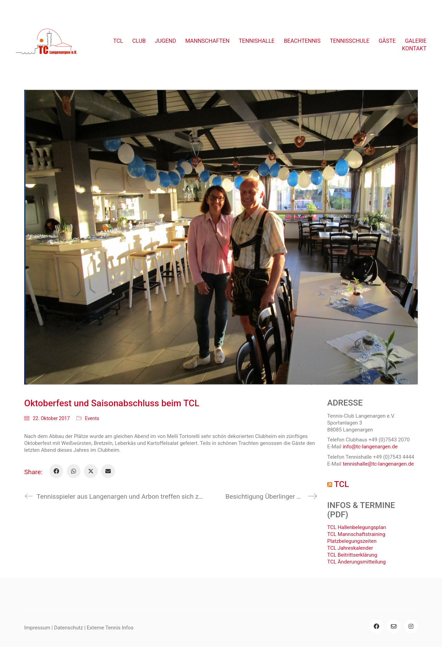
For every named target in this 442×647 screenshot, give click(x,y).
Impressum (37, 628)
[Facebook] (56, 471)
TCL (341, 484)
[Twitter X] (91, 471)
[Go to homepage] (47, 45)
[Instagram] (411, 626)
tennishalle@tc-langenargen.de (378, 464)
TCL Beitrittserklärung (352, 555)
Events (92, 418)
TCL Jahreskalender (350, 548)
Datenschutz (68, 628)
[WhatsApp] (73, 471)
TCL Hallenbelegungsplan (356, 527)
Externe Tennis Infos (110, 628)
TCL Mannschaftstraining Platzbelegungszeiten (356, 537)
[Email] (108, 471)
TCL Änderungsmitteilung (356, 562)
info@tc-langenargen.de (370, 447)
